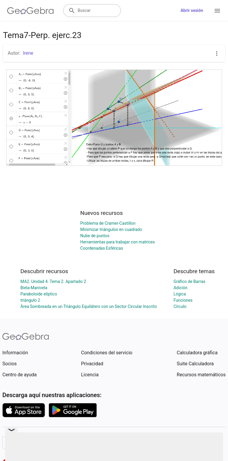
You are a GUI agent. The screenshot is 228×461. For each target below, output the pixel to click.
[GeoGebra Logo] (30, 10)
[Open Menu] (217, 10)
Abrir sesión (191, 10)
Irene (28, 53)
